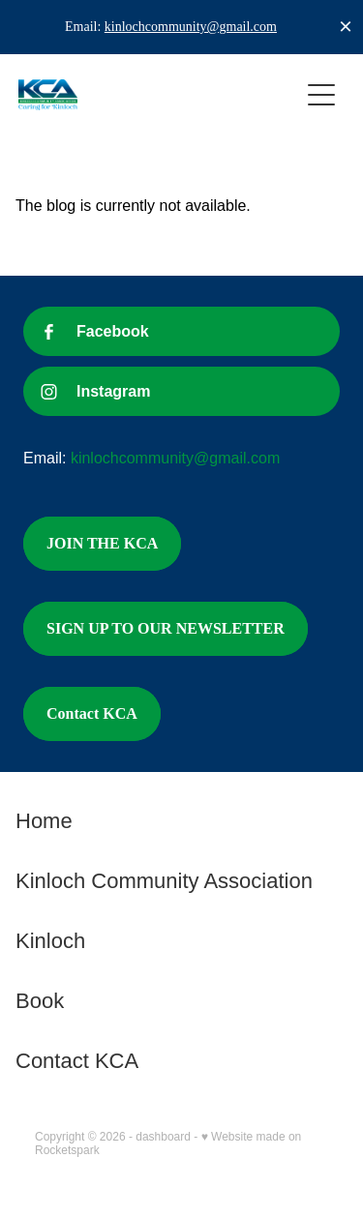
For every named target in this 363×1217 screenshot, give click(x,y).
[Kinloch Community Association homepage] (158, 94)
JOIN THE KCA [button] (102, 543)
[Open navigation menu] (321, 95)
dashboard (163, 1136)
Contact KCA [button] (91, 713)
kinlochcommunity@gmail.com (191, 26)
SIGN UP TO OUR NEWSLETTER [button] (165, 628)
